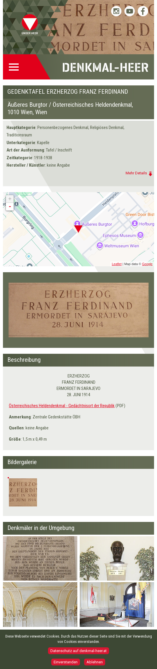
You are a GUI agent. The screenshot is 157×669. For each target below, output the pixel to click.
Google (147, 264)
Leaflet (116, 264)
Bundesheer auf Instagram (116, 11)
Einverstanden (66, 664)
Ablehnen (94, 664)
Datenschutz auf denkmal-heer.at (78, 653)
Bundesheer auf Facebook (143, 11)
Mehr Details (136, 173)
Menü (15, 67)
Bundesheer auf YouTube (129, 11)
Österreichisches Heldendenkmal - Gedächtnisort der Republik (62, 405)
